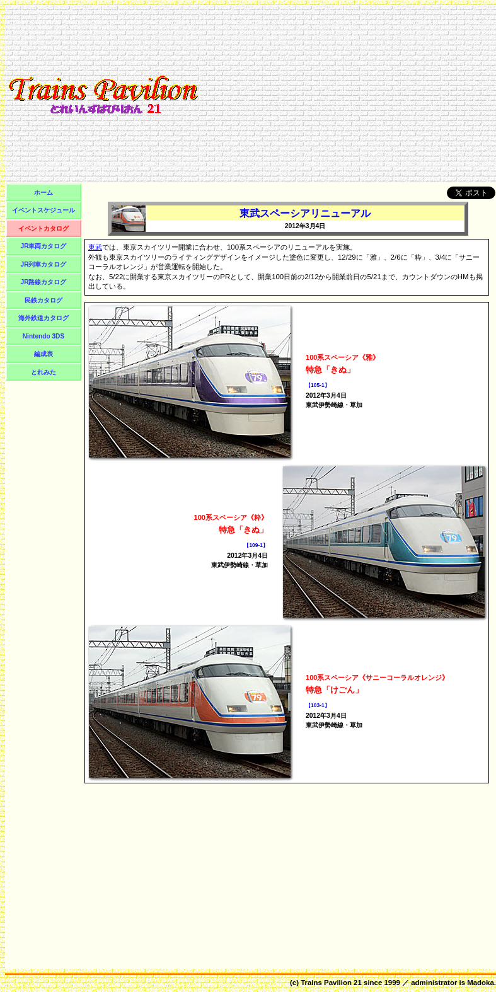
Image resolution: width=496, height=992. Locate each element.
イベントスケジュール (43, 210)
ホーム (43, 192)
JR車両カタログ (44, 246)
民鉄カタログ (43, 300)
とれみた (43, 372)
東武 (95, 247)
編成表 (43, 353)
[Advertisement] (346, 94)
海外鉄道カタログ (43, 317)
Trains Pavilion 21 (331, 982)
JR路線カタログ (44, 282)
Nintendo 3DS (43, 336)
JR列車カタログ (44, 264)
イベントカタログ (43, 228)
